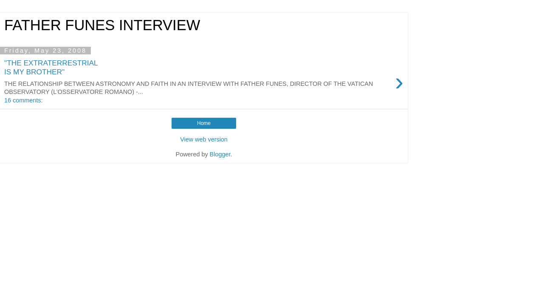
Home (204, 123)
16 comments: (23, 100)
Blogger (220, 154)
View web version (204, 139)
